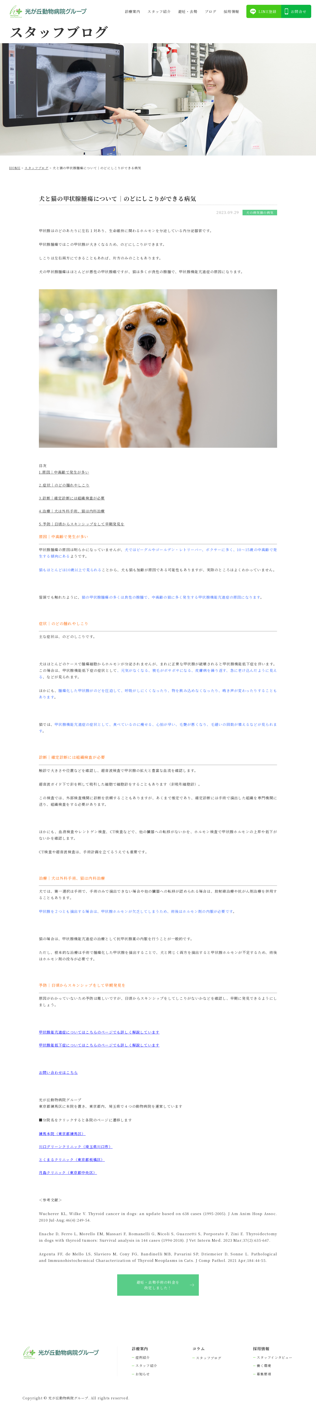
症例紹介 (142, 1357)
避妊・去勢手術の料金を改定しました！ (158, 1285)
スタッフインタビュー (275, 1357)
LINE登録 (267, 11)
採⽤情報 (231, 11)
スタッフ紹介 (159, 11)
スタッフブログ (208, 1358)
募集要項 (264, 1374)
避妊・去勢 (188, 11)
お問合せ (298, 11)
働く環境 (264, 1365)
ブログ (211, 11)
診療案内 (132, 11)
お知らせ (142, 1374)
